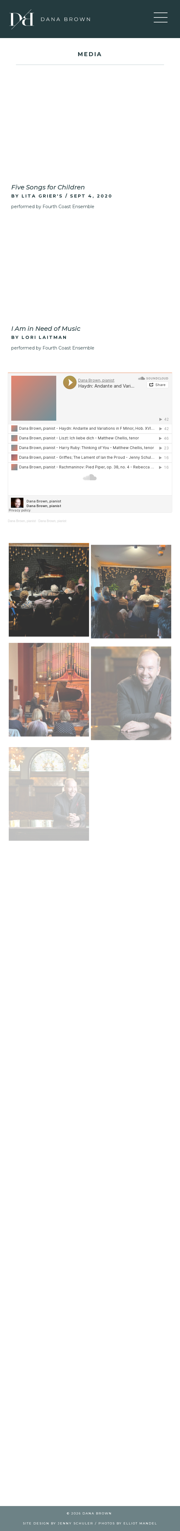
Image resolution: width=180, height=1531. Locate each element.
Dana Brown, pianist (22, 521)
